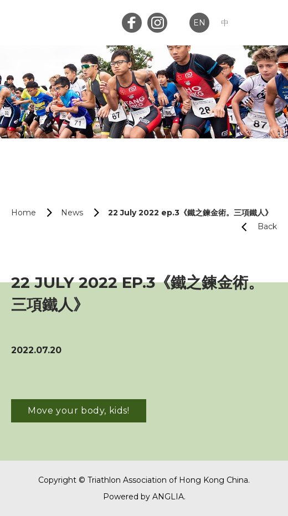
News (72, 213)
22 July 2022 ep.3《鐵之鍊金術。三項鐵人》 (190, 213)
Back (255, 227)
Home (23, 213)
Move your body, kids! (79, 410)
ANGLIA (168, 497)
